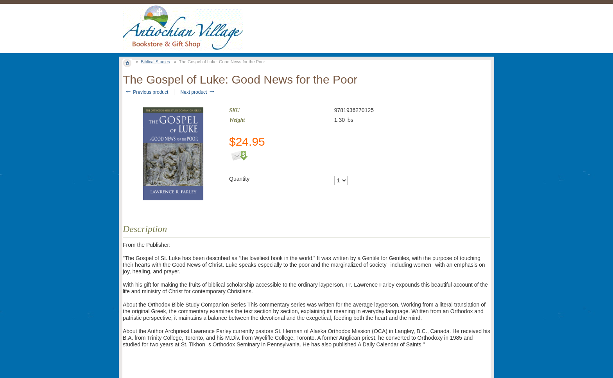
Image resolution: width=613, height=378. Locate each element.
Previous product (146, 92)
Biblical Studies (155, 61)
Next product (197, 92)
